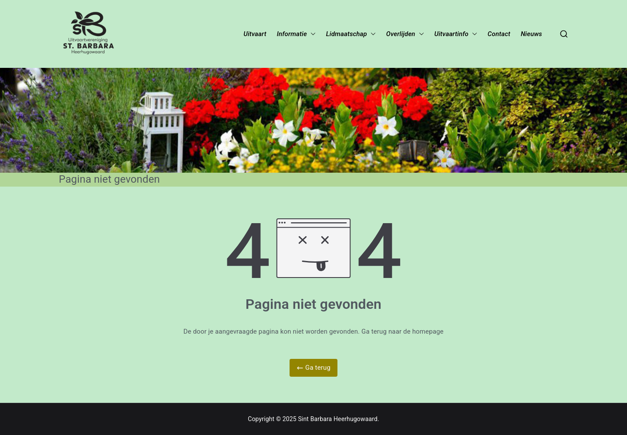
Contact (499, 34)
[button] (311, 34)
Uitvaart (254, 34)
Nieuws (531, 34)
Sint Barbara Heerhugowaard (338, 418)
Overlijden (400, 34)
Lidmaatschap (346, 34)
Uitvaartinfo (452, 34)
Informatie (292, 34)
